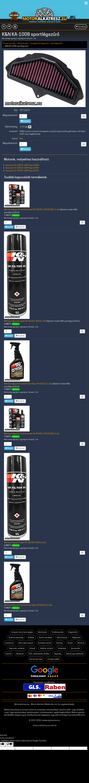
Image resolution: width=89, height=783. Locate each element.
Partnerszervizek (36, 659)
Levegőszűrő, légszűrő (39, 43)
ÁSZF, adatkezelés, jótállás (38, 654)
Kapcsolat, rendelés (17, 648)
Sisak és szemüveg (16, 637)
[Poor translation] (9, 744)
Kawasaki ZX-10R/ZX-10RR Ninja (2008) (22, 165)
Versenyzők (75, 648)
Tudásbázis (62, 648)
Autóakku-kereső (44, 643)
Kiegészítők (73, 632)
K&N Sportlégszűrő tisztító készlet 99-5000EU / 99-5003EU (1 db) (31, 209)
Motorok (80, 643)
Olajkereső (76, 637)
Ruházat (31, 637)
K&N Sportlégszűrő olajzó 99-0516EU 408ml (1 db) (25, 321)
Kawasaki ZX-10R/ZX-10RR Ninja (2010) (22, 171)
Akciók (70, 643)
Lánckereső (9, 643)
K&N (21, 138)
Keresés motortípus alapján (22, 632)
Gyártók (8, 654)
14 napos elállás (53, 659)
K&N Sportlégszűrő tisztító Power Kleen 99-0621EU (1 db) (28, 383)
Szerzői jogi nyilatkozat (75, 654)
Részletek (20, 227)
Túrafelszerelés (58, 632)
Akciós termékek (45, 637)
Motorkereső (62, 637)
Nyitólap (59, 643)
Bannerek (20, 654)
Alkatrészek (23, 43)
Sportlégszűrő (56, 43)
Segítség (57, 654)
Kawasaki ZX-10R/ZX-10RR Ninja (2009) (22, 168)
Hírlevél (32, 648)
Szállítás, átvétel (46, 648)
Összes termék (9, 43)
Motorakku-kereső (26, 643)
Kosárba (25, 121)
